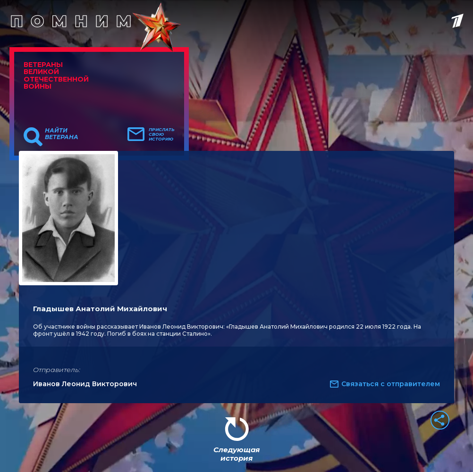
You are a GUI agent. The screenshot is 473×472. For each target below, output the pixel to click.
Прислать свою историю (162, 134)
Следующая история (236, 454)
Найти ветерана (61, 134)
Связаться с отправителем (390, 384)
